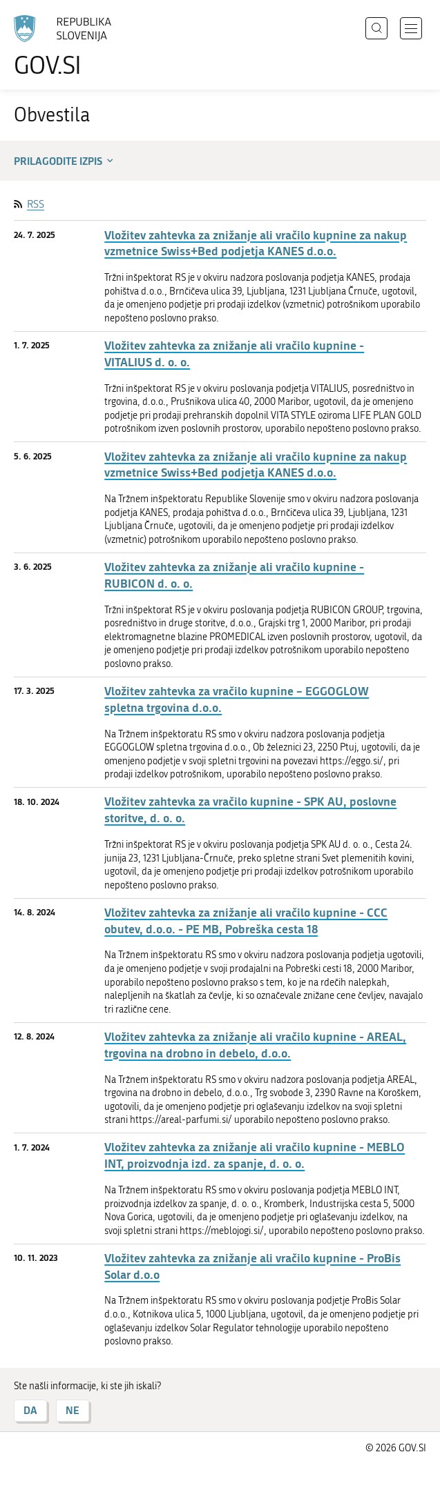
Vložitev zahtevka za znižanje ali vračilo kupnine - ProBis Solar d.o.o (252, 1266)
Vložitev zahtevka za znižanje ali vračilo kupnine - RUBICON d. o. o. (234, 575)
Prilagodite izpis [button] (65, 160)
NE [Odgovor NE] (72, 1410)
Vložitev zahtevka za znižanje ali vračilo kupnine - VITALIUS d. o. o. (234, 353)
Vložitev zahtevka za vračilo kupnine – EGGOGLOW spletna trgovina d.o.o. (236, 699)
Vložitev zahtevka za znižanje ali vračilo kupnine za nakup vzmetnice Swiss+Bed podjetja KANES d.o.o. (255, 243)
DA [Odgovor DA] (30, 1410)
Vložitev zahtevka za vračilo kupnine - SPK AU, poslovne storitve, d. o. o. (250, 809)
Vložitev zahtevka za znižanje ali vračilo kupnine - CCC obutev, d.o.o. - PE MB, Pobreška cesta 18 (246, 920)
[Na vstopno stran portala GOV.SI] (69, 46)
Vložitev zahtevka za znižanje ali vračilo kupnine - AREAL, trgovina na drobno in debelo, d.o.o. (255, 1044)
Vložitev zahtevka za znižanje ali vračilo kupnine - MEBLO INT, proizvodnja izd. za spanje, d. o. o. (254, 1155)
